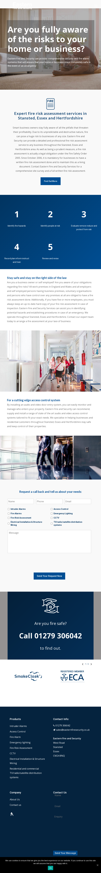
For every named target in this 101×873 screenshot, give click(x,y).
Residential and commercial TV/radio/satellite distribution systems (26, 764)
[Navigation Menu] (95, 5)
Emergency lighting (20, 733)
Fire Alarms (16, 513)
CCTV (56, 518)
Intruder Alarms (18, 509)
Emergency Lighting (63, 513)
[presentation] (29, 562)
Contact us (15, 796)
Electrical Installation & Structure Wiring (26, 523)
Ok (50, 868)
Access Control (61, 509)
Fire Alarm (15, 728)
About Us (15, 790)
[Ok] (97, 865)
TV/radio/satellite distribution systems (68, 523)
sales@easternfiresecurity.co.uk (73, 721)
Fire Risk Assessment (21, 518)
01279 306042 (62, 716)
